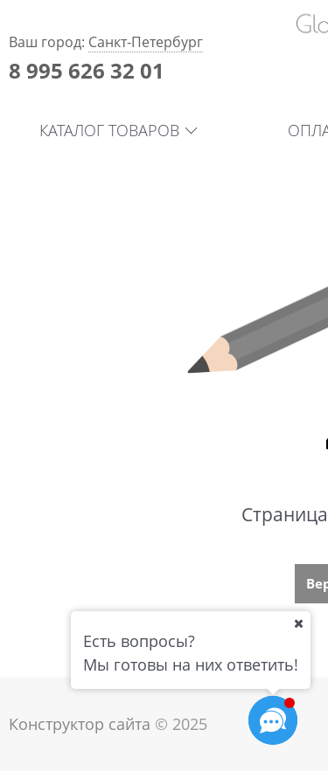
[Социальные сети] (272, 720)
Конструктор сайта (79, 723)
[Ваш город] (298, 623)
